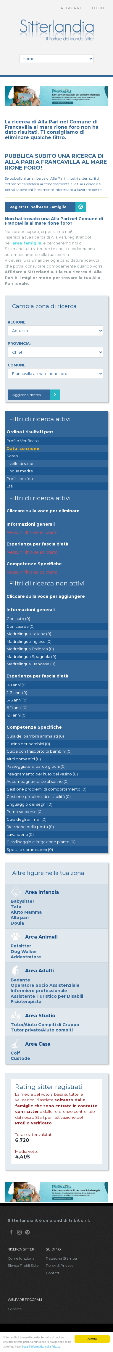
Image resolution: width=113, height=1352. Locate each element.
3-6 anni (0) (17, 700)
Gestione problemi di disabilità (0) (39, 796)
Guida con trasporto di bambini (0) (39, 751)
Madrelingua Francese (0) (31, 663)
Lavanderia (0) (20, 834)
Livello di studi (20, 463)
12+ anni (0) (17, 715)
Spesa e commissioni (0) (30, 849)
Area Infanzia (42, 892)
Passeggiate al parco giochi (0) (36, 766)
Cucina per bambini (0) (28, 743)
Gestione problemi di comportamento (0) (46, 789)
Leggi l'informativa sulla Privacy (41, 1346)
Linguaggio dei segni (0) (29, 804)
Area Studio (40, 1015)
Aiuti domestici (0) (24, 759)
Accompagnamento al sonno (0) (38, 781)
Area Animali (41, 937)
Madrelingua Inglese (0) (29, 641)
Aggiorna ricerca (36, 394)
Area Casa (38, 1044)
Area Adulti (39, 970)
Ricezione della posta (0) (30, 826)
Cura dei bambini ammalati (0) (35, 736)
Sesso (12, 455)
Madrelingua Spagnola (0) (31, 656)
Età (10, 486)
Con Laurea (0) (21, 626)
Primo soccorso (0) (25, 811)
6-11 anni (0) (17, 707)
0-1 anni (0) (17, 685)
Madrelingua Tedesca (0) (30, 648)
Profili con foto (21, 478)
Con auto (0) (18, 618)
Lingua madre (20, 471)
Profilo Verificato (23, 440)
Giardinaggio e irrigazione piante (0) (41, 841)
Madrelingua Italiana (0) (29, 633)
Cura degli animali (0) (26, 819)
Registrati (71, 8)
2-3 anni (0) (17, 692)
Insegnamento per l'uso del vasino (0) (42, 774)
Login (98, 8)
